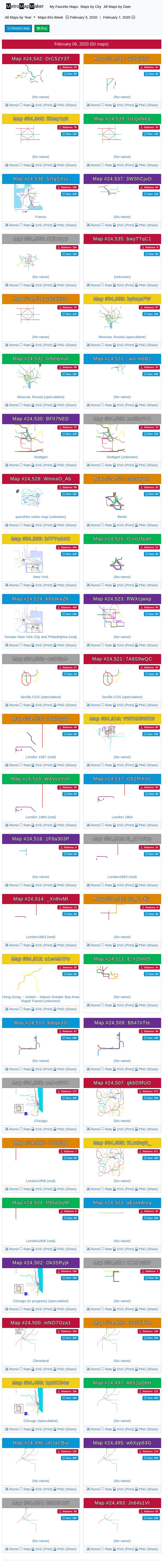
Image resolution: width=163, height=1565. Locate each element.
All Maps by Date (117, 7)
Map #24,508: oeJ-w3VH (41, 1082)
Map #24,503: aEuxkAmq (122, 1202)
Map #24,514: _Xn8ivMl (40, 898)
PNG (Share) (65, 105)
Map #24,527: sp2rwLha (122, 478)
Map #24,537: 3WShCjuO (122, 178)
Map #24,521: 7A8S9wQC (122, 658)
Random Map (18, 28)
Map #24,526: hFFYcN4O (40, 538)
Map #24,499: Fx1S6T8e (122, 1322)
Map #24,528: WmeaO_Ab (40, 478)
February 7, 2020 (119, 17)
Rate (24, 105)
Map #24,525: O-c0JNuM (122, 538)
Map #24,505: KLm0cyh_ (122, 1142)
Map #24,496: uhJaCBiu (41, 1442)
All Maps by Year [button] (19, 17)
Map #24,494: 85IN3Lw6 (40, 1502)
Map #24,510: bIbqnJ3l (40, 1022)
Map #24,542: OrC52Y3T (41, 58)
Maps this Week (50, 17)
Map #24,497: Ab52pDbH (122, 1382)
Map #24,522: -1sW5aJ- (41, 658)
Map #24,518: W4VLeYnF (41, 778)
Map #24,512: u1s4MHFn (40, 958)
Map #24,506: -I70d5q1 (41, 1142)
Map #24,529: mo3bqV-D (122, 418)
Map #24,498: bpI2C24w (40, 1382)
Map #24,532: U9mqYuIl (41, 358)
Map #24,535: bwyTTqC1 (122, 238)
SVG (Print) (41, 105)
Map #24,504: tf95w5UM (40, 1202)
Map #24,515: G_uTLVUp (122, 838)
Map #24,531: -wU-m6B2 (122, 358)
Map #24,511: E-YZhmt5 (122, 958)
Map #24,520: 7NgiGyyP (40, 718)
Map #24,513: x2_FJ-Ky (122, 898)
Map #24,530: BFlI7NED (40, 418)
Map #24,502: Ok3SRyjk (40, 1262)
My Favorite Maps (64, 7)
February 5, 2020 (81, 17)
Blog (42, 28)
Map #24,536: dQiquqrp (40, 238)
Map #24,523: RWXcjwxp (122, 598)
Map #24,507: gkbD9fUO (122, 1082)
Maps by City (91, 7)
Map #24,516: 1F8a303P (41, 838)
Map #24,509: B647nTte (122, 1022)
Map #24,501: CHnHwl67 (122, 1262)
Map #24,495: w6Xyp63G (122, 1442)
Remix (12, 105)
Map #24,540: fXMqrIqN (41, 118)
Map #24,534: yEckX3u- (41, 298)
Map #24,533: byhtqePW (122, 298)
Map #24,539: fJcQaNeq (122, 118)
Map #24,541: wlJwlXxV (122, 58)
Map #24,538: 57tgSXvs (41, 178)
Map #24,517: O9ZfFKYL (122, 778)
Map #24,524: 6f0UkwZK (41, 598)
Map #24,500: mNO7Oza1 (41, 1322)
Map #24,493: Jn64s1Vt (122, 1502)
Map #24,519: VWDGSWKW (122, 718)
